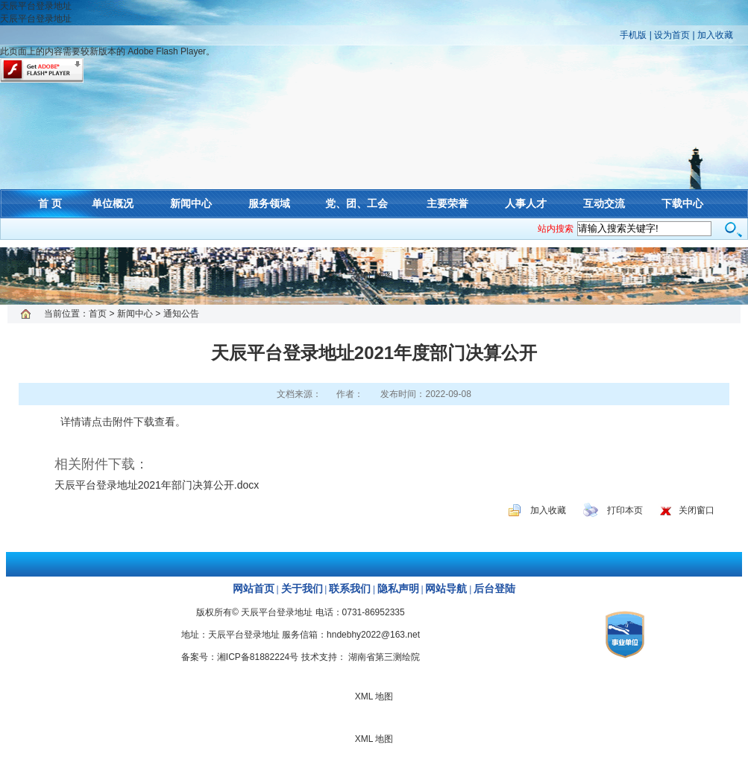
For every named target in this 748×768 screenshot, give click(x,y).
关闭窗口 (696, 510)
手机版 (633, 35)
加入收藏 (715, 35)
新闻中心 (191, 203)
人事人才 (526, 203)
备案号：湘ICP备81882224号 (239, 657)
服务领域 (269, 203)
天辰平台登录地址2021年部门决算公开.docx (157, 485)
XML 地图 (374, 275)
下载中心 (682, 203)
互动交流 (604, 203)
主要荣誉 (447, 203)
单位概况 (112, 203)
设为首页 (672, 35)
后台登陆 (494, 588)
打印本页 (625, 510)
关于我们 (302, 588)
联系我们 (350, 588)
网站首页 (253, 588)
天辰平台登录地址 (36, 6)
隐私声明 (398, 588)
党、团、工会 (356, 203)
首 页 (50, 203)
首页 (98, 313)
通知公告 (181, 313)
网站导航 (446, 588)
